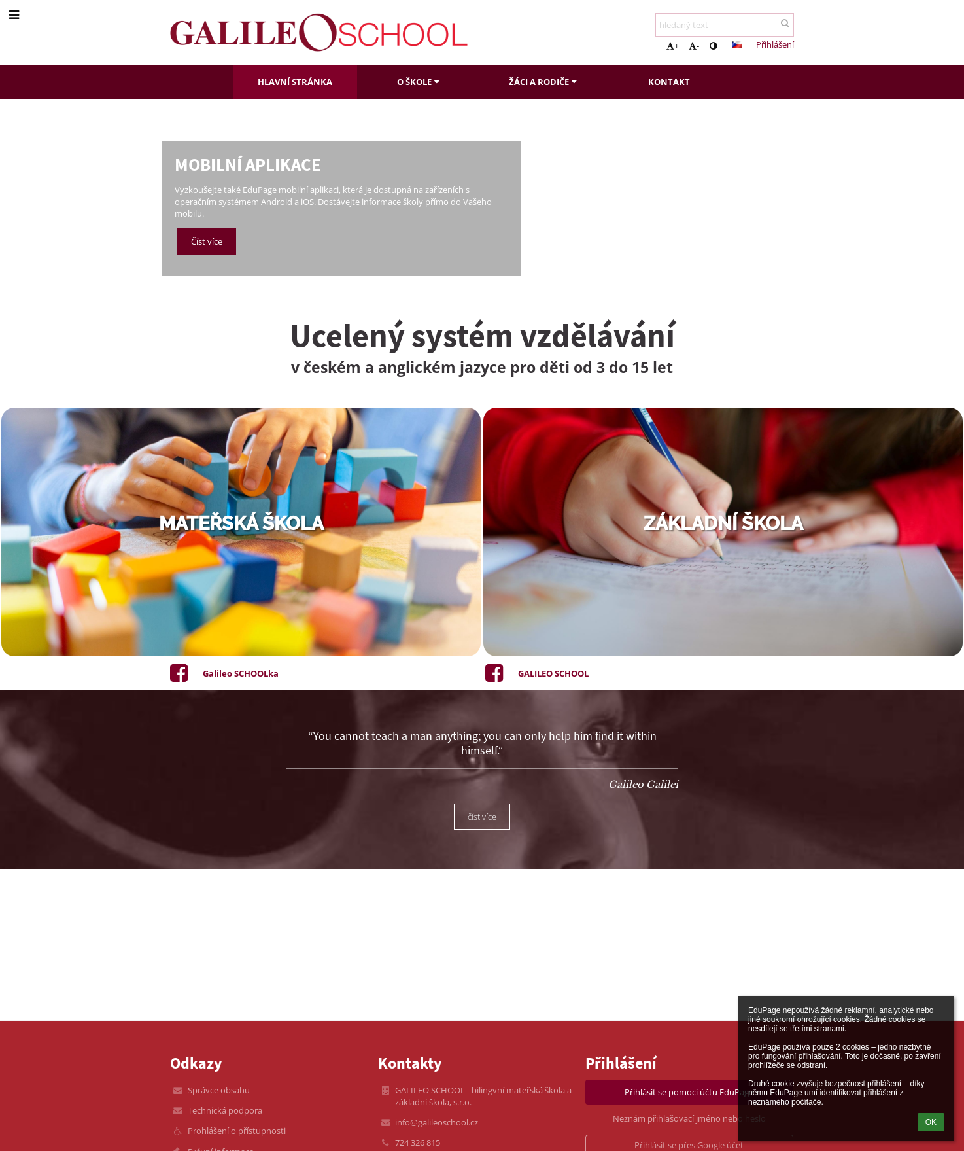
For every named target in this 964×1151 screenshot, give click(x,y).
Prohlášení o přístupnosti (237, 1131)
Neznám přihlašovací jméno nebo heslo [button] (689, 1118)
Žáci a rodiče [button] (544, 82)
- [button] (694, 46)
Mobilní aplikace (248, 164)
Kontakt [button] (669, 82)
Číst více (206, 241)
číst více (482, 817)
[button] (737, 44)
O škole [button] (420, 82)
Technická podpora (225, 1110)
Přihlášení (775, 44)
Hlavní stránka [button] (295, 82)
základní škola (723, 523)
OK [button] (931, 1122)
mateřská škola (241, 523)
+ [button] (672, 46)
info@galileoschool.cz (436, 1122)
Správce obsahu (219, 1090)
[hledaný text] (724, 25)
